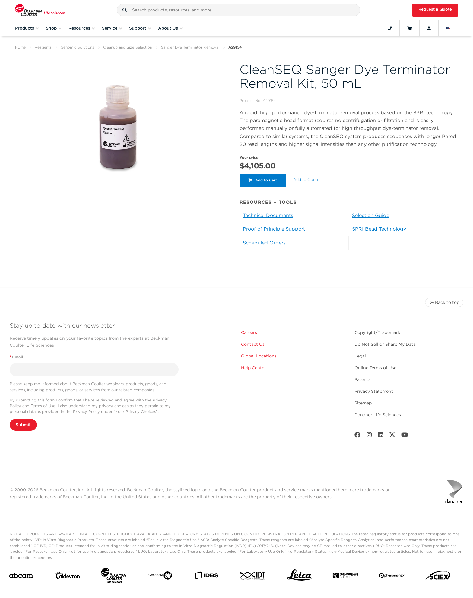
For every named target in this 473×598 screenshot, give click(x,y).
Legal (360, 356)
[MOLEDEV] (345, 576)
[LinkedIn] (380, 436)
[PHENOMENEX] (392, 576)
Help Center (253, 367)
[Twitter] (392, 436)
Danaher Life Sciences (377, 414)
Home (20, 47)
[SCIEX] (438, 577)
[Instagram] (369, 436)
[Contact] (389, 28)
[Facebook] (357, 436)
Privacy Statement (373, 391)
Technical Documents (268, 215)
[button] (124, 10)
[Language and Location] (448, 28)
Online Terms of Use (375, 367)
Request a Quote (435, 9)
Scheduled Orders (264, 243)
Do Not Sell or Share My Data (385, 344)
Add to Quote (306, 179)
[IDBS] (206, 577)
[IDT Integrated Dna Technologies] (253, 577)
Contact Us (253, 344)
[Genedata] (160, 577)
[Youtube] (404, 436)
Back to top (444, 302)
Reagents (43, 47)
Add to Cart (263, 180)
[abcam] (21, 577)
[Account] (429, 28)
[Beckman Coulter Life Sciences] (113, 577)
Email (16, 357)
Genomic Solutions (77, 47)
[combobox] (238, 10)
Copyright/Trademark (377, 332)
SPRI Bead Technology (379, 229)
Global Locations (259, 356)
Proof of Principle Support (274, 229)
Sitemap (363, 403)
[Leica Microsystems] (299, 576)
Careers (249, 332)
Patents (362, 379)
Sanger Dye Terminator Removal (190, 47)
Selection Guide (370, 215)
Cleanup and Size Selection (127, 47)
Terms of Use (43, 406)
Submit (23, 424)
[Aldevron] (67, 577)
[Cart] (409, 28)
